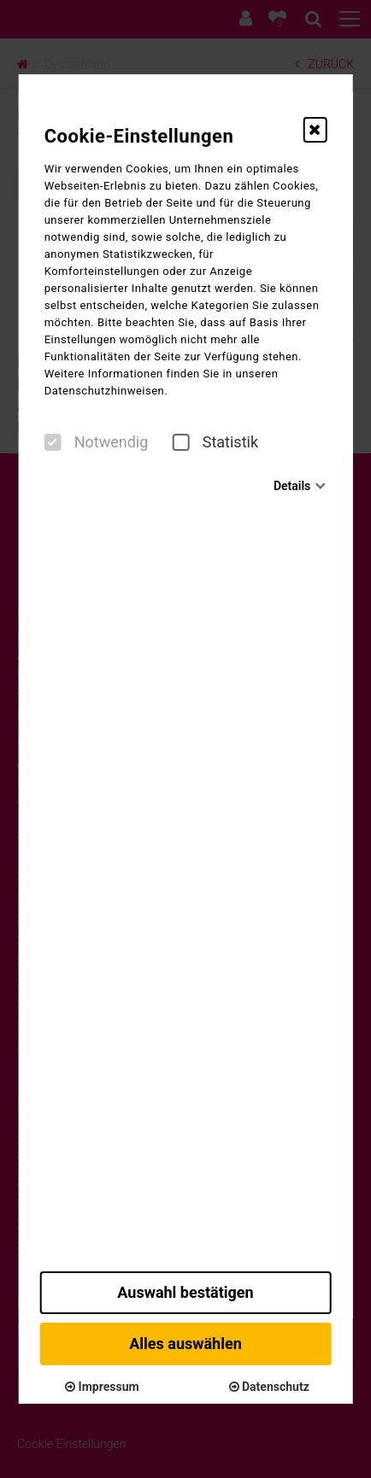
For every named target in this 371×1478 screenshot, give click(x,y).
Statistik (215, 442)
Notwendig (96, 442)
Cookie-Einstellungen (139, 136)
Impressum (101, 1386)
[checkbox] (53, 442)
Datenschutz (269, 1386)
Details (292, 486)
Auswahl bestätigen (185, 1292)
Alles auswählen (185, 1343)
